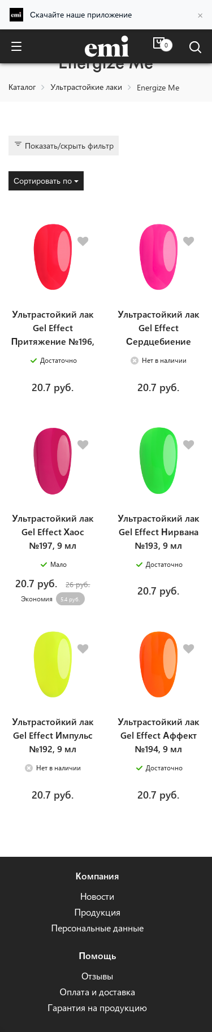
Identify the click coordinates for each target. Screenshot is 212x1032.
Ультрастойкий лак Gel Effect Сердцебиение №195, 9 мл (158, 334)
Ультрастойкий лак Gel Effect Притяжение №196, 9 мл (52, 334)
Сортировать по (46, 180)
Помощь (97, 955)
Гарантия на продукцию (97, 1007)
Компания (97, 876)
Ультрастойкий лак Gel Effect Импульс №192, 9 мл (52, 735)
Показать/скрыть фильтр (64, 145)
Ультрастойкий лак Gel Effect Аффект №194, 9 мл (158, 735)
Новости (97, 896)
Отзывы (97, 976)
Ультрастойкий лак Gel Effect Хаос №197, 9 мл (52, 531)
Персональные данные (97, 928)
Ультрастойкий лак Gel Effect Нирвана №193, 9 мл (158, 531)
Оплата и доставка (97, 992)
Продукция (97, 912)
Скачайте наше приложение (81, 14)
